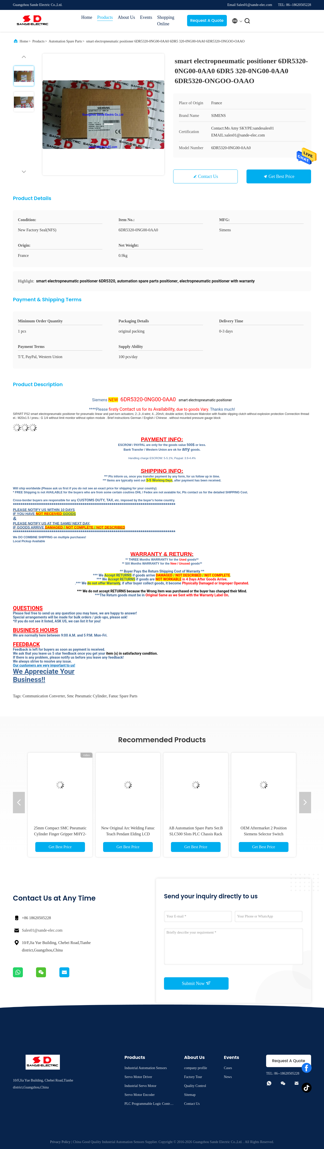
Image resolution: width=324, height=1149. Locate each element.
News (228, 1077)
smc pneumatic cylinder (87, 696)
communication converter (43, 696)
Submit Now (196, 983)
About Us (126, 17)
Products (105, 17)
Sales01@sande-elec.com (42, 930)
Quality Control (195, 1086)
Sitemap (190, 1095)
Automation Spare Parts (65, 41)
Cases (228, 1068)
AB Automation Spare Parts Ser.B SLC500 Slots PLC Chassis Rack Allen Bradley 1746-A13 (196, 834)
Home (86, 17)
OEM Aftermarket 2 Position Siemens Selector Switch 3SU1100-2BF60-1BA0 (263, 834)
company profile (195, 1068)
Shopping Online (165, 20)
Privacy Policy (60, 1142)
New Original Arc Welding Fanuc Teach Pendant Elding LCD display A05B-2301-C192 (128, 834)
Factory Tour (193, 1077)
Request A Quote (206, 20)
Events (146, 17)
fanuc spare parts (123, 696)
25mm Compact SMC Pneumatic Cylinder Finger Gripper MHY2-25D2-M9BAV (60, 834)
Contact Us (208, 176)
